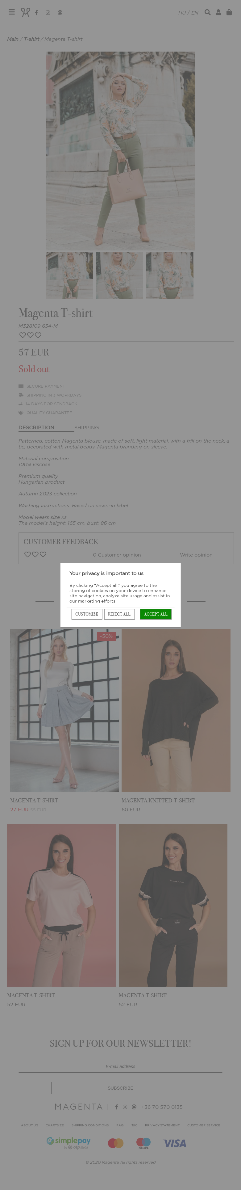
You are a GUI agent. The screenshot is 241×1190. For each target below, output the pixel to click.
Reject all (119, 614)
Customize (86, 614)
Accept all (156, 614)
